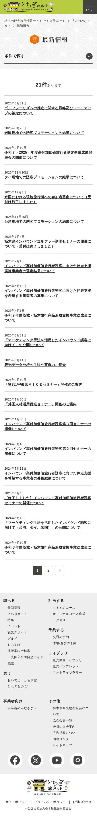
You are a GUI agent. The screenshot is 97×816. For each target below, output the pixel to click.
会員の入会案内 (64, 726)
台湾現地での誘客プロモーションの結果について (44, 221)
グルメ (12, 638)
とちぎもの (16, 686)
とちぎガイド (17, 614)
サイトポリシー (17, 802)
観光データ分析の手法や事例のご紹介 (35, 365)
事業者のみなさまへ (22, 708)
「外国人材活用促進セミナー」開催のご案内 (40, 404)
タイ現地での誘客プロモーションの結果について (44, 177)
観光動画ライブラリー (69, 660)
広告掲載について (66, 733)
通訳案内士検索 (19, 651)
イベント (14, 626)
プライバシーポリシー (50, 802)
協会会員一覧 (62, 720)
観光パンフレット (66, 666)
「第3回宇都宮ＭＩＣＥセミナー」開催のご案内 (43, 384)
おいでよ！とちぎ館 (22, 680)
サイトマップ (62, 745)
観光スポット (17, 632)
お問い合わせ (82, 802)
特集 (11, 620)
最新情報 (14, 607)
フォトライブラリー (67, 672)
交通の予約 (61, 637)
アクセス (59, 620)
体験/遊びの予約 (65, 643)
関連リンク (61, 739)
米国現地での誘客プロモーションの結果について (44, 133)
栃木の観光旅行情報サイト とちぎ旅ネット (35, 21)
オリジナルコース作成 (69, 614)
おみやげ (14, 644)
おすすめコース (64, 607)
